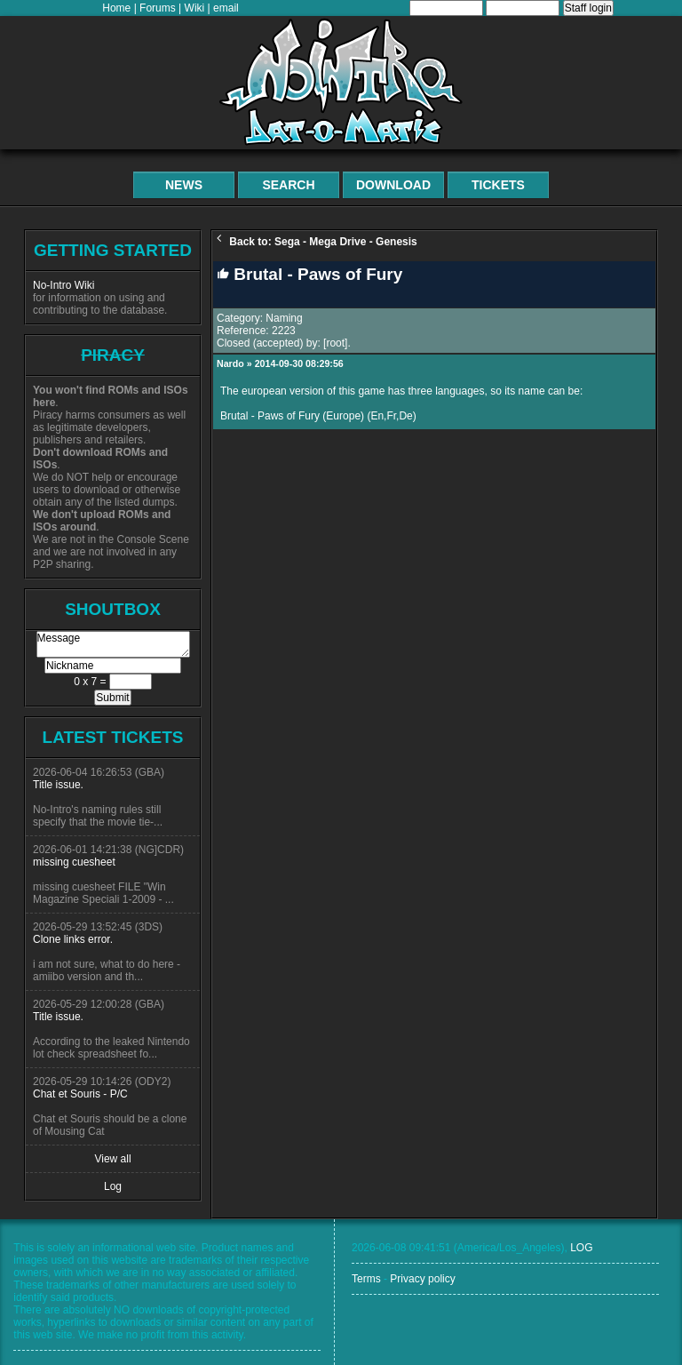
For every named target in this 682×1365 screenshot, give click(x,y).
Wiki (195, 8)
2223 (284, 330)
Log (113, 1186)
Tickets (498, 185)
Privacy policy (422, 1279)
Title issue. (58, 784)
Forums (157, 8)
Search (288, 185)
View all (112, 1159)
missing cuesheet (74, 862)
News (183, 185)
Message (113, 644)
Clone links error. (73, 939)
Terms (366, 1279)
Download (393, 185)
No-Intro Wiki (63, 285)
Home (116, 8)
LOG (581, 1247)
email (226, 8)
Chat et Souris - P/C (80, 1094)
